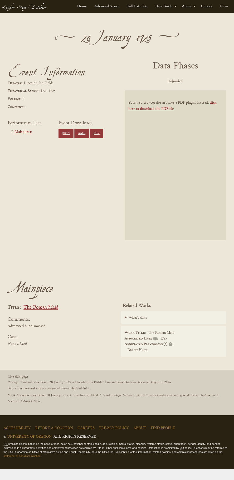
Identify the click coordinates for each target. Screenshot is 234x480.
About (186, 6)
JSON (66, 133)
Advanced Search (107, 6)
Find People (163, 439)
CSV (97, 133)
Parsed (174, 92)
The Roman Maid (41, 318)
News (224, 6)
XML (81, 133)
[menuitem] (82, 6)
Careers (86, 439)
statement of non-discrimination (22, 466)
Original (174, 81)
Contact (206, 6)
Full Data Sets (137, 6)
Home (82, 6)
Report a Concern (54, 439)
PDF (148, 81)
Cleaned (201, 81)
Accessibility (17, 439)
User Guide (163, 6)
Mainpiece (23, 132)
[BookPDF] (175, 176)
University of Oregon (29, 448)
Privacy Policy (114, 439)
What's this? (138, 328)
